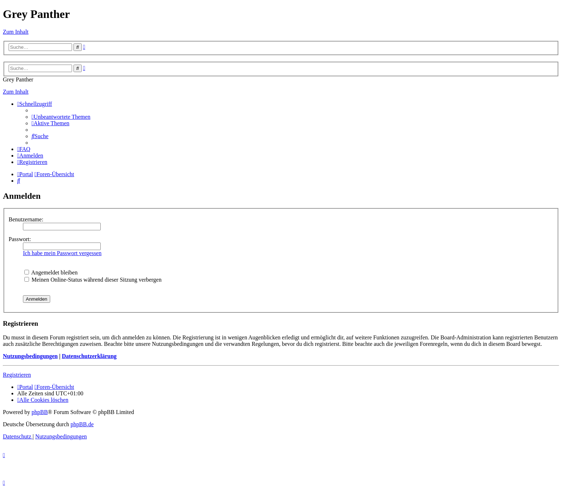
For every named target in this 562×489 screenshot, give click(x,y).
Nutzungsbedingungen (30, 356)
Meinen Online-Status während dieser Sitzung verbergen (93, 280)
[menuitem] (61, 117)
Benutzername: (26, 219)
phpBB (40, 412)
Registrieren (17, 375)
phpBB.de (82, 424)
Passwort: (20, 239)
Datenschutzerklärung (89, 356)
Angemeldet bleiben (50, 272)
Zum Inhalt (16, 32)
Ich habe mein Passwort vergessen (62, 253)
